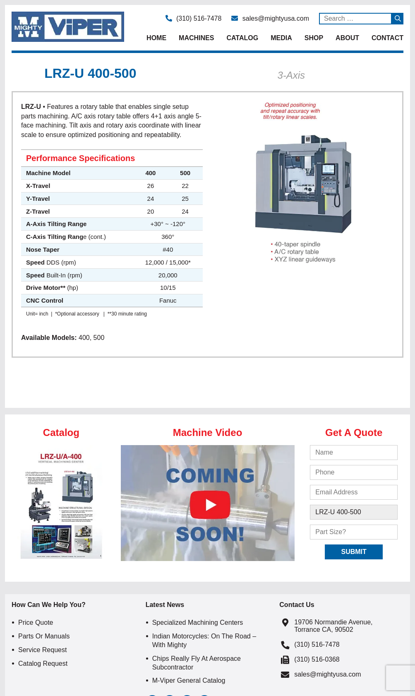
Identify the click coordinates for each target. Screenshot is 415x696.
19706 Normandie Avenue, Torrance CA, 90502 (333, 626)
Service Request (42, 649)
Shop (314, 38)
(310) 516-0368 (316, 659)
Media (281, 38)
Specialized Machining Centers (197, 622)
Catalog (242, 38)
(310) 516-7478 (194, 18)
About (347, 38)
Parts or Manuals (44, 636)
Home (156, 38)
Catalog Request (42, 663)
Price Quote (35, 622)
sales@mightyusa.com (270, 18)
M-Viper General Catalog (188, 680)
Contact (387, 38)
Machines (196, 38)
